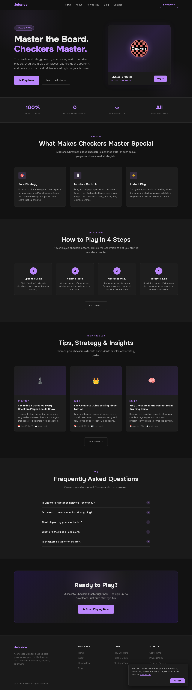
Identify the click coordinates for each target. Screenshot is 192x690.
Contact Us (155, 652)
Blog (106, 4)
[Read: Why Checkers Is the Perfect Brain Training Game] (152, 398)
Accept (177, 681)
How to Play (93, 4)
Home (68, 4)
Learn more (145, 674)
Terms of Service (157, 663)
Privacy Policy (156, 658)
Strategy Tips (121, 663)
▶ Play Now (169, 4)
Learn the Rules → (56, 80)
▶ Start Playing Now (96, 609)
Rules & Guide (121, 658)
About (79, 4)
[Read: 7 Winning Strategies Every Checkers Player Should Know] (40, 398)
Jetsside (20, 5)
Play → (160, 78)
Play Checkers (121, 652)
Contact (118, 4)
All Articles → (96, 441)
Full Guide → (96, 305)
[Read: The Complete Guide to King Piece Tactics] (96, 398)
